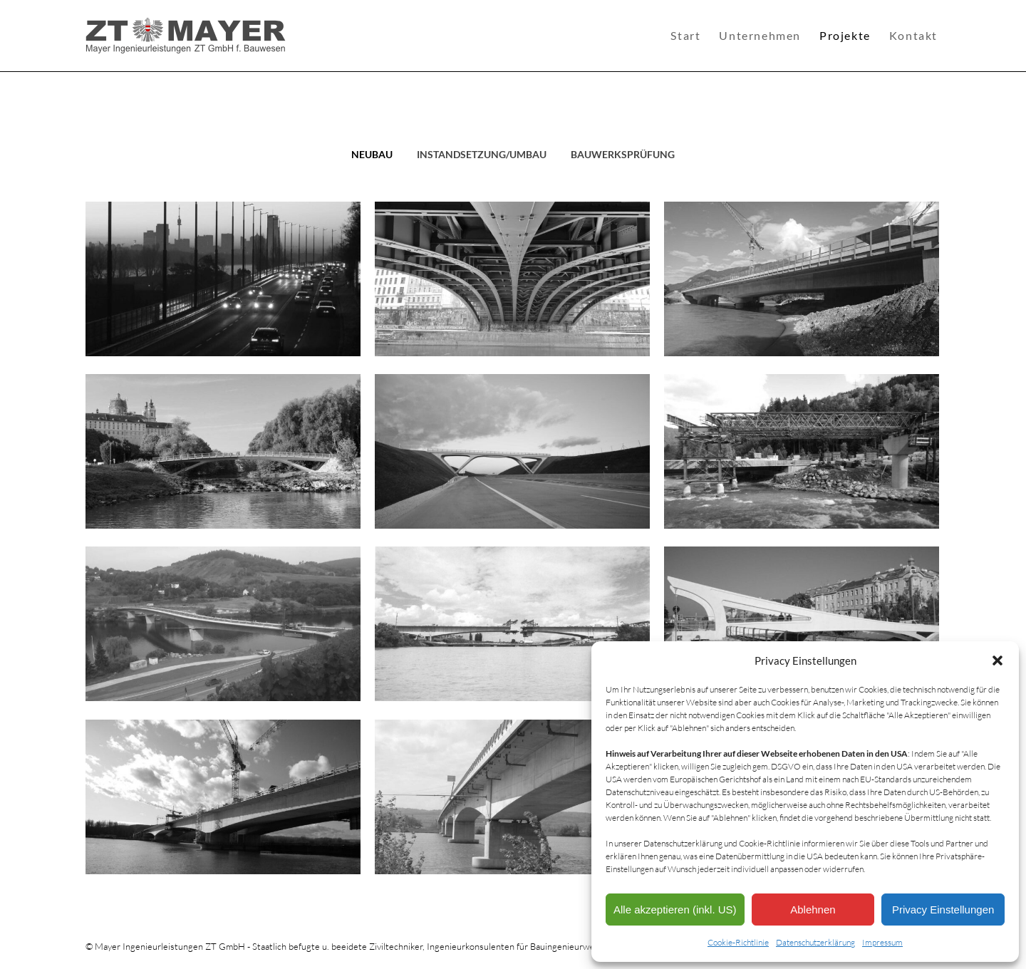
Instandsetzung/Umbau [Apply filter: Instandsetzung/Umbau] (481, 154)
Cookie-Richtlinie (738, 942)
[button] (997, 660)
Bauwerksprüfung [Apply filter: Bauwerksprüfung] (623, 154)
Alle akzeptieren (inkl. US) (675, 909)
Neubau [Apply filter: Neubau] (372, 154)
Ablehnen (812, 909)
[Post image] (223, 279)
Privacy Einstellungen (943, 909)
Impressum (882, 942)
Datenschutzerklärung (815, 942)
